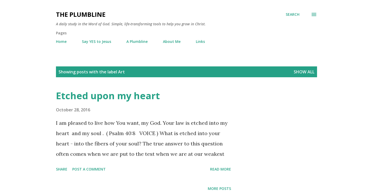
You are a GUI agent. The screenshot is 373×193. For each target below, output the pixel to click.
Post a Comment (89, 169)
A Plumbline (137, 41)
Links (200, 41)
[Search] (292, 14)
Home (61, 41)
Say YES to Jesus (96, 41)
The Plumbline (80, 14)
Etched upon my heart (108, 95)
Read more (220, 169)
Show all (304, 72)
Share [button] (61, 169)
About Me (172, 41)
